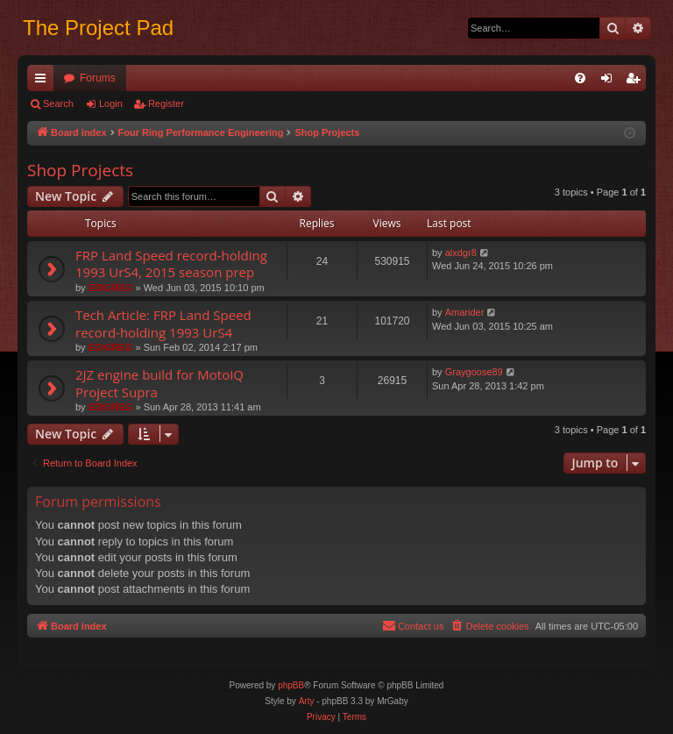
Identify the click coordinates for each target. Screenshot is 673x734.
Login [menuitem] (610, 81)
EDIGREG (111, 287)
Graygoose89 (474, 372)
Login (111, 103)
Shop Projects (80, 170)
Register (166, 103)
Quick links (43, 81)
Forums (98, 78)
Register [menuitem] (636, 81)
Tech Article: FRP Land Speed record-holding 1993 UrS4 (163, 323)
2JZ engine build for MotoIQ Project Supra (159, 383)
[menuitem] (580, 78)
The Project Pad (98, 27)
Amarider (465, 312)
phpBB (291, 685)
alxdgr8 (461, 252)
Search (58, 103)
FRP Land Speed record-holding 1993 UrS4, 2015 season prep (171, 263)
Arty (307, 701)
